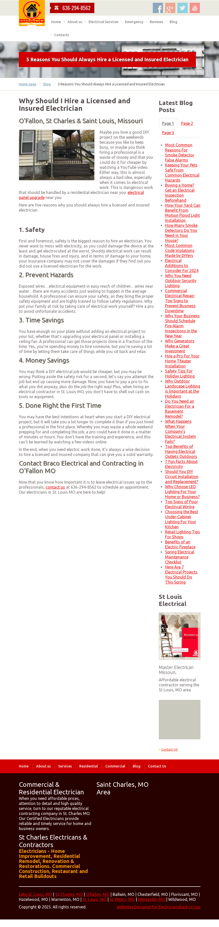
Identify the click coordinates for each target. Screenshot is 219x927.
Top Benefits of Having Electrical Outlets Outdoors (181, 451)
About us (74, 22)
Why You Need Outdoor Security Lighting (180, 280)
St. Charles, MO (69, 894)
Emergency (134, 22)
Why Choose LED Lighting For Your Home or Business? (182, 491)
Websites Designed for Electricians (148, 907)
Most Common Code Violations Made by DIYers (179, 250)
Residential (88, 766)
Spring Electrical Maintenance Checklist (179, 557)
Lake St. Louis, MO (35, 894)
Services (65, 766)
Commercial (115, 766)
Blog (173, 22)
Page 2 (187, 123)
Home (56, 22)
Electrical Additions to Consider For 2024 (181, 265)
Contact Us (157, 766)
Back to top (189, 907)
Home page (27, 84)
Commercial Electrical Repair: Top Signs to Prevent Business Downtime (180, 300)
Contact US (169, 749)
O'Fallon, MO (97, 894)
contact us (55, 487)
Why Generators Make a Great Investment (179, 346)
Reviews (156, 22)
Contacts (61, 35)
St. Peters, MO (122, 899)
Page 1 (168, 123)
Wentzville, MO (151, 899)
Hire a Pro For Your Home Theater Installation (182, 361)
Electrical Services (103, 22)
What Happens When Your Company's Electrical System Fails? (180, 431)
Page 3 (168, 132)
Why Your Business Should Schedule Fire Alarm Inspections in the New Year (182, 326)
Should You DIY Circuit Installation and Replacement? (181, 476)
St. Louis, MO (94, 899)
